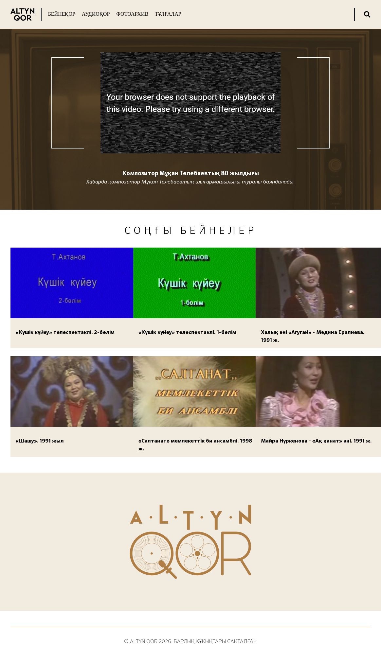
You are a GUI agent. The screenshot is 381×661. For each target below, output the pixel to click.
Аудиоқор (96, 14)
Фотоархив (132, 14)
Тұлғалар (168, 14)
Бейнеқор (61, 14)
